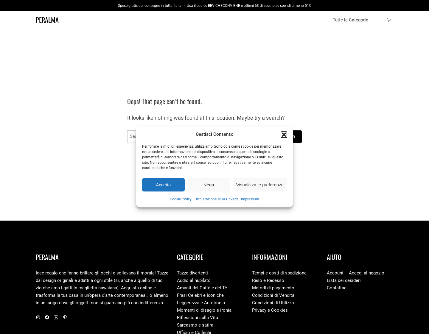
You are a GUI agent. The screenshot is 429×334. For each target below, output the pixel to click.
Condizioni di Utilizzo (273, 302)
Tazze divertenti (192, 273)
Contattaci (337, 288)
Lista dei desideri (344, 280)
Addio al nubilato (194, 280)
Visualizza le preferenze (260, 184)
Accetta (163, 184)
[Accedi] (379, 20)
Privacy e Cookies (270, 310)
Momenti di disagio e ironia (204, 310)
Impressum (250, 199)
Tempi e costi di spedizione (279, 273)
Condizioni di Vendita (273, 295)
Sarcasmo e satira (195, 325)
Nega (208, 184)
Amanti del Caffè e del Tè (202, 288)
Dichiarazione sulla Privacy (216, 199)
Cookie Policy (181, 199)
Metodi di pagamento (273, 288)
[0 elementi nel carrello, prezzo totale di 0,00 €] (388, 19)
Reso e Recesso (268, 280)
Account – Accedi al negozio (355, 273)
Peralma (47, 19)
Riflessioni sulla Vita (197, 317)
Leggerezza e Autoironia (201, 302)
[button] (284, 135)
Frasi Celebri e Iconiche (200, 295)
